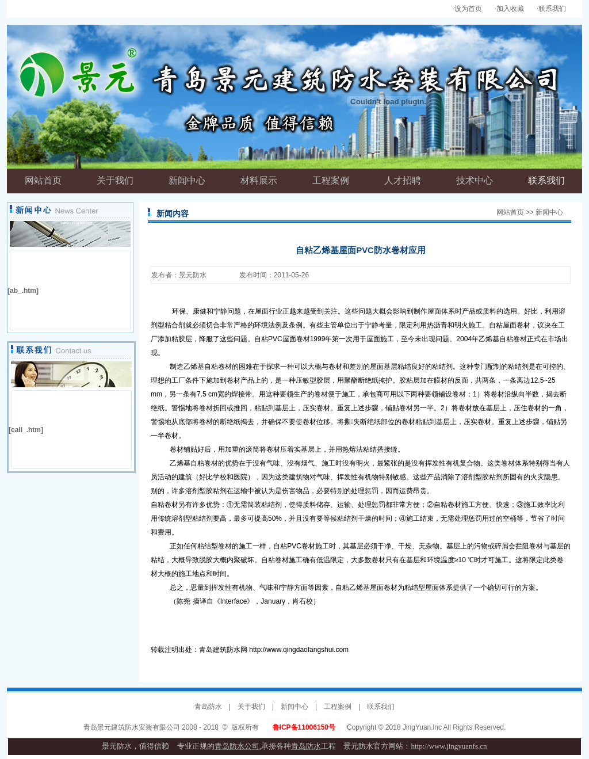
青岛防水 (208, 707)
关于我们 (251, 707)
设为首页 (468, 9)
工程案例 (337, 707)
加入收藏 (510, 9)
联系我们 (552, 9)
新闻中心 (294, 707)
